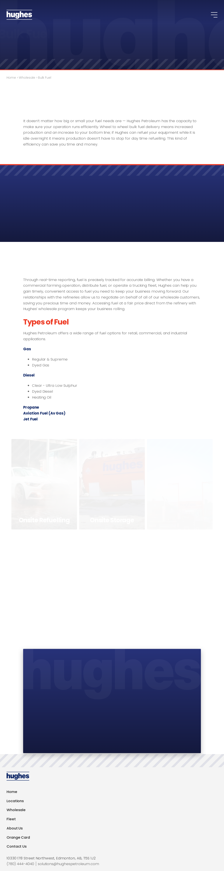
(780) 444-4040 (20, 863)
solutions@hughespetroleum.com (68, 863)
